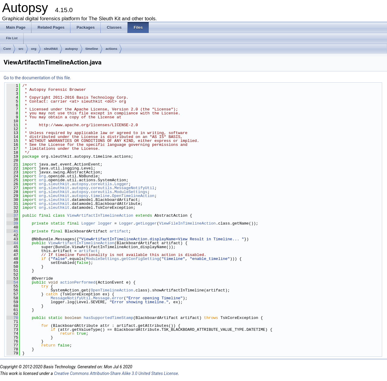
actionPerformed (78, 282)
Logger (121, 184)
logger (105, 223)
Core (7, 49)
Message (101, 298)
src (21, 49)
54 (12, 282)
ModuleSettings (130, 192)
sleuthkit (50, 49)
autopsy (71, 49)
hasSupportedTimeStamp (108, 317)
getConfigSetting (140, 258)
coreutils (101, 184)
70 (12, 317)
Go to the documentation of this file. (37, 77)
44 (12, 243)
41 (12, 231)
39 (12, 223)
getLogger (146, 223)
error (118, 298)
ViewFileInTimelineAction (187, 223)
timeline (92, 49)
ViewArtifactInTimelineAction (100, 215)
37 (12, 215)
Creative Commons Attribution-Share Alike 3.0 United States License (116, 373)
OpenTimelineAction (133, 196)
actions (111, 49)
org (34, 49)
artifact (118, 231)
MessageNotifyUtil (134, 188)
